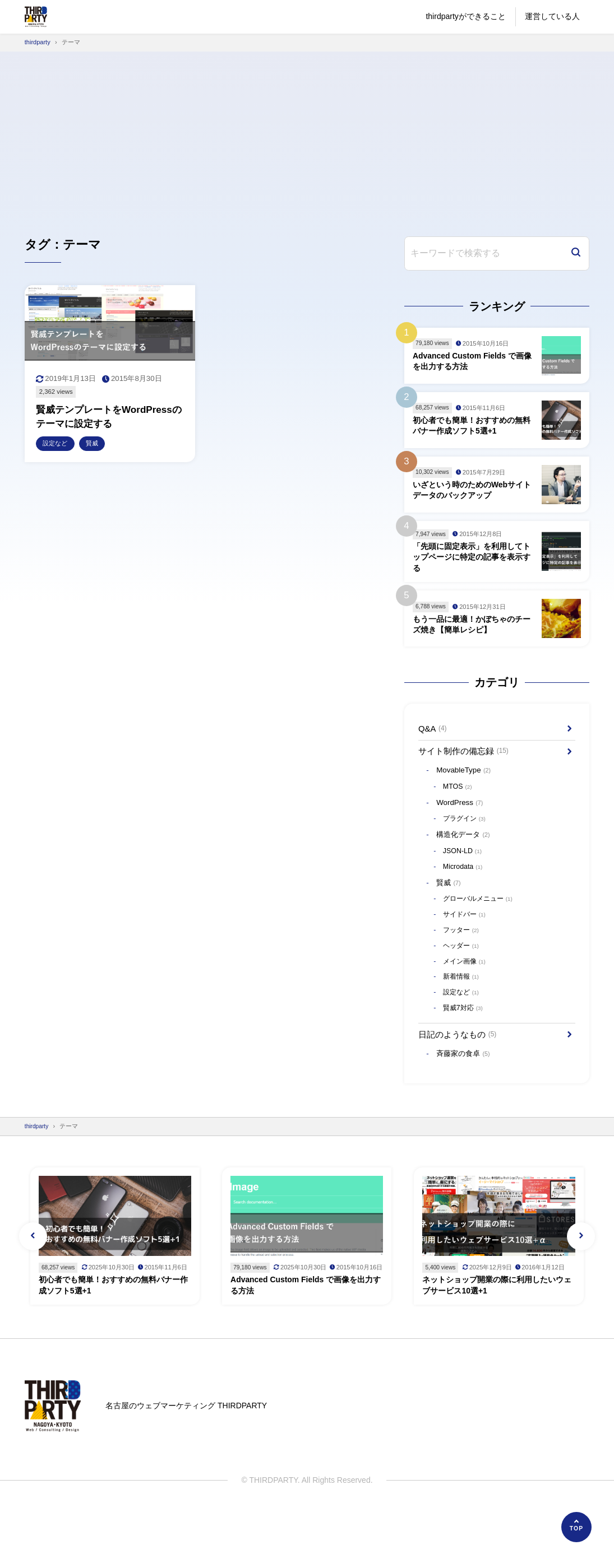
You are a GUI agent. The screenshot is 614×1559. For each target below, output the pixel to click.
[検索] (576, 253)
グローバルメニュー (481, 914)
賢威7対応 (465, 1028)
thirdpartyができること (465, 16)
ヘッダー (463, 963)
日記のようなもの (460, 1055)
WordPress (462, 812)
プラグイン (467, 830)
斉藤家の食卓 (466, 1077)
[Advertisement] (307, 135)
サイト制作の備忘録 (466, 757)
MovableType (466, 778)
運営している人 (552, 16)
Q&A (433, 733)
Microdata (464, 880)
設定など (463, 1012)
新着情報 (463, 995)
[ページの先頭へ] (576, 1527)
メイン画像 (467, 979)
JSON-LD (464, 864)
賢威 (450, 897)
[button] (33, 1272)
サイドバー (467, 930)
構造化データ (466, 847)
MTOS (459, 795)
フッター (463, 947)
